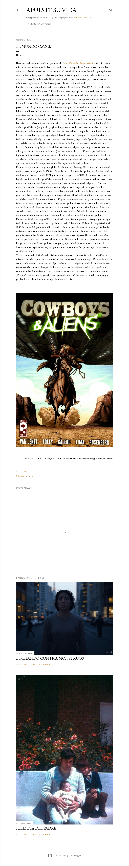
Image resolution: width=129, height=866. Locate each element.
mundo (29, 476)
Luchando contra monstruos (50, 658)
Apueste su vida (51, 10)
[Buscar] (111, 9)
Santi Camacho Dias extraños (79, 63)
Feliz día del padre (36, 828)
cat (91, 17)
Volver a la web (39, 23)
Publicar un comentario (40, 664)
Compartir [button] (21, 471)
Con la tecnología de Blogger (64, 856)
